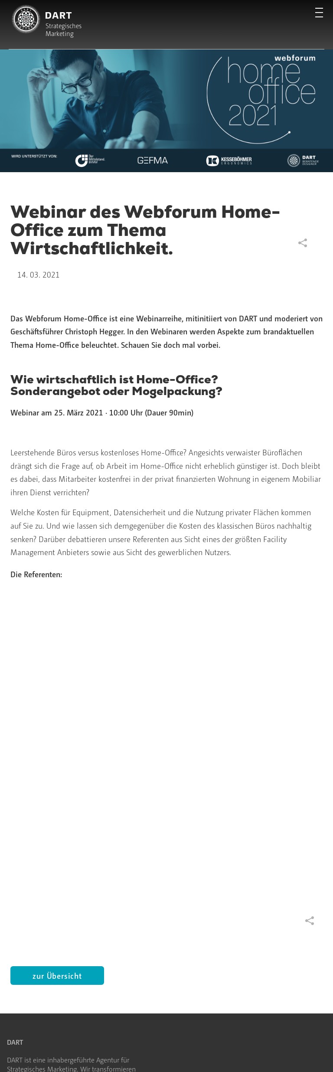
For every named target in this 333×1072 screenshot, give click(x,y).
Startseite (20, 827)
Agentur (93, 827)
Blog (88, 841)
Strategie (20, 841)
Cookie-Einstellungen (129, 1054)
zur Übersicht (57, 671)
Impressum (22, 1054)
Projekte (19, 868)
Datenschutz (68, 1054)
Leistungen (23, 854)
